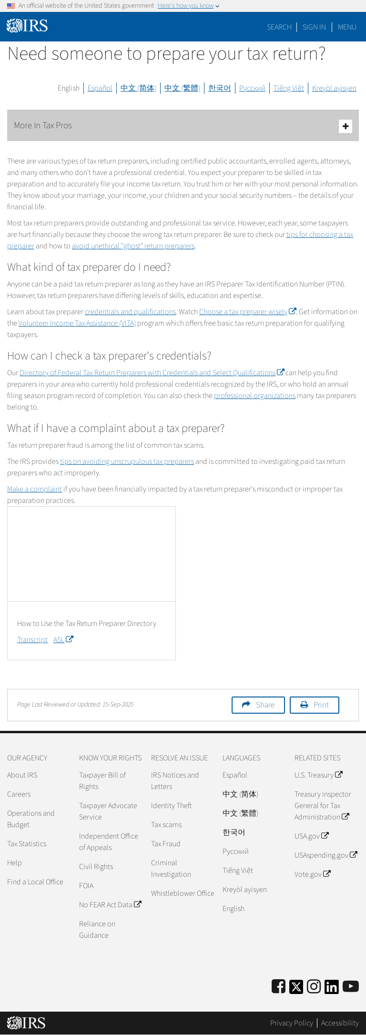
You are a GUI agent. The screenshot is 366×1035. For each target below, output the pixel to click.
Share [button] (265, 705)
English (69, 88)
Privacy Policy (291, 1023)
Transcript (32, 640)
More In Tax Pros (183, 126)
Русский (252, 88)
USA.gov (311, 836)
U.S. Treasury (318, 775)
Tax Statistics (26, 844)
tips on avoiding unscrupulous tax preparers (127, 461)
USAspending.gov (326, 855)
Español (100, 88)
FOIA (86, 886)
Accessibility (340, 1023)
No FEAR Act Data (110, 905)
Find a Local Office (35, 882)
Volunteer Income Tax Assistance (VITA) (77, 323)
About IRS (22, 775)
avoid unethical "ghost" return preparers (133, 246)
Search (279, 27)
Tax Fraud (166, 844)
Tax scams (166, 825)
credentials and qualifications (130, 312)
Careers (18, 794)
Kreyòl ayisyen (334, 88)
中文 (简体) (138, 88)
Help (14, 863)
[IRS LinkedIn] (332, 990)
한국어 (219, 88)
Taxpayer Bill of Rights (102, 781)
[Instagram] (314, 987)
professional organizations (254, 395)
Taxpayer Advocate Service (108, 811)
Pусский (236, 851)
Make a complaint (34, 489)
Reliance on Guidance (97, 930)
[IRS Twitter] (296, 990)
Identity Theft (171, 805)
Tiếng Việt (289, 88)
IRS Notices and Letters (175, 781)
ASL (63, 640)
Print (321, 705)
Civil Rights (96, 866)
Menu (347, 27)
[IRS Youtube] (351, 987)
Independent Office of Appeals (108, 842)
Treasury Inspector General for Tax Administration (323, 805)
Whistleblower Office (182, 893)
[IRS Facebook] (278, 987)
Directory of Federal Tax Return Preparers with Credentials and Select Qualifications (152, 373)
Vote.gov (312, 874)
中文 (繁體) (182, 88)
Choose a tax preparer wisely (247, 312)
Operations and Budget (31, 819)
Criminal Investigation (171, 869)
